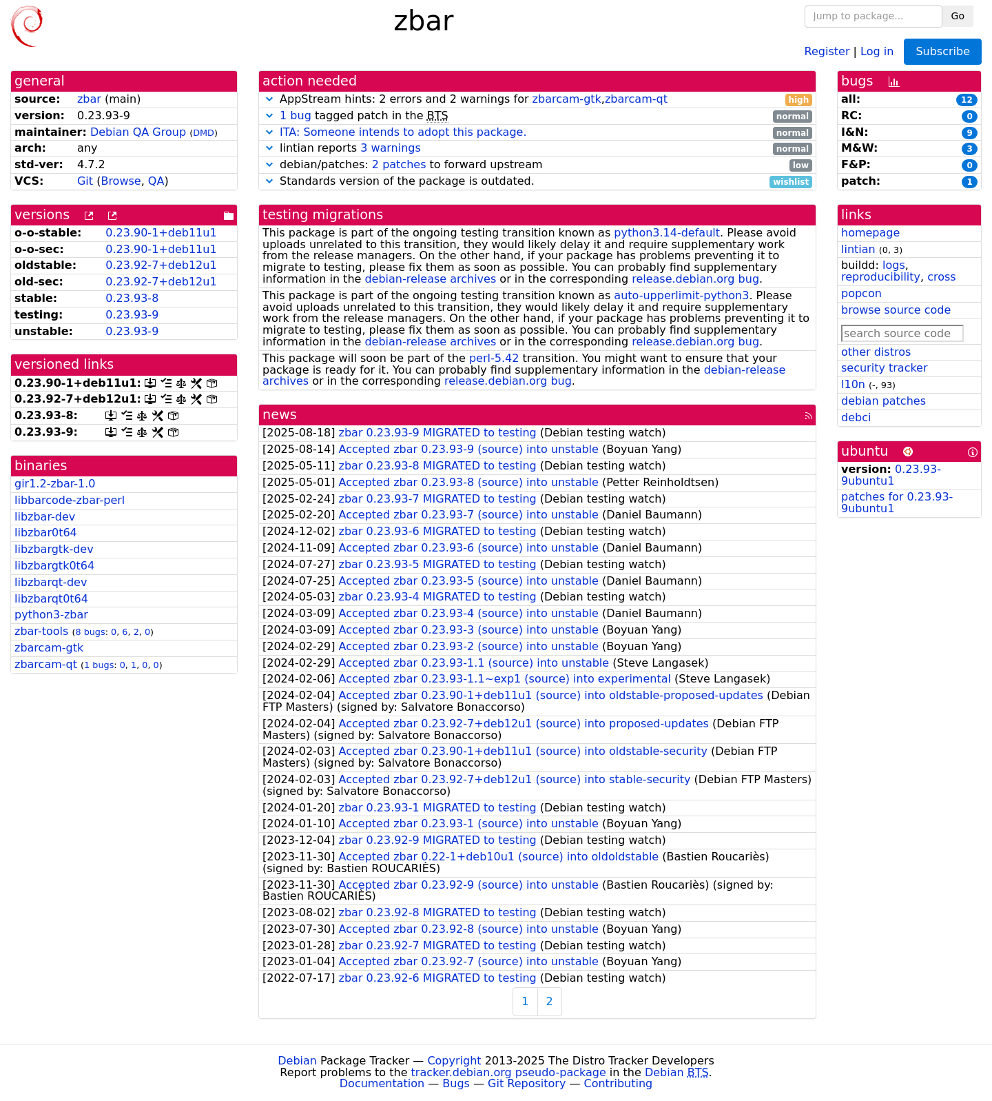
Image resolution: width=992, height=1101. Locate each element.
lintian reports (537, 148)
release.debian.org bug (695, 278)
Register (827, 50)
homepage (870, 232)
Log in (876, 50)
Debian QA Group (138, 132)
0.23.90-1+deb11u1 (160, 232)
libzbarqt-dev (50, 582)
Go (957, 15)
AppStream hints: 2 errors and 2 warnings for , (537, 99)
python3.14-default (667, 232)
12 (967, 100)
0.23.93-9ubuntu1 (891, 475)
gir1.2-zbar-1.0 (55, 483)
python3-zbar (51, 614)
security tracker (884, 367)
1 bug (295, 115)
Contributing (618, 1083)
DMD (203, 133)
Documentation (382, 1083)
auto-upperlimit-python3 (681, 295)
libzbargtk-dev (54, 549)
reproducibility (880, 276)
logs (893, 265)
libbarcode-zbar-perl (69, 500)
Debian (297, 1060)
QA (156, 181)
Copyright (454, 1060)
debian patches (883, 400)
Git (85, 181)
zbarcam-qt (45, 664)
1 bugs (99, 665)
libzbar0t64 (45, 532)
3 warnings (390, 147)
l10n (853, 384)
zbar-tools (41, 631)
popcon (861, 293)
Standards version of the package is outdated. (537, 182)
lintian (858, 249)
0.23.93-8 (131, 298)
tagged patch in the (537, 116)
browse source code (896, 309)
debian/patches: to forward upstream (537, 165)
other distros (876, 351)
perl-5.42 (494, 358)
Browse (121, 181)
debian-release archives (430, 278)
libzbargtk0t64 (54, 565)
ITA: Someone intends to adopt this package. (403, 132)
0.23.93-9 (131, 314)
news (279, 415)
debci (856, 417)
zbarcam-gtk (48, 647)
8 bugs (90, 632)
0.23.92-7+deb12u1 (160, 265)
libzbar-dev (44, 516)
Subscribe (943, 51)
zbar (89, 98)
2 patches (399, 164)
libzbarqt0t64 (51, 598)
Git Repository (527, 1083)
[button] (269, 98)
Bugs (456, 1083)
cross (941, 276)
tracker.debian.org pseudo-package (508, 1072)
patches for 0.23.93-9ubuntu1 (897, 502)
